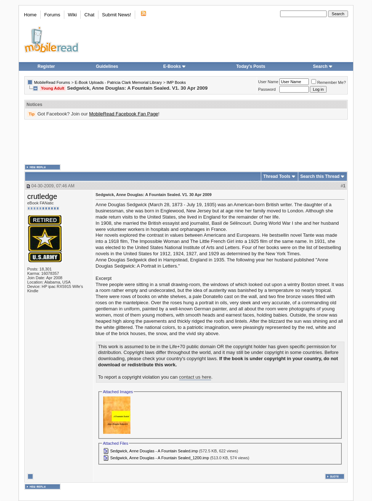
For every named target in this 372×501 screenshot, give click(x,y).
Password (267, 89)
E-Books (174, 66)
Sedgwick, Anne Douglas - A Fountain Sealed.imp (154, 451)
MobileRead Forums (52, 82)
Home (30, 14)
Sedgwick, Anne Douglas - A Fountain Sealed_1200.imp (159, 458)
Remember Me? (328, 82)
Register (46, 66)
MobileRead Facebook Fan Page (123, 114)
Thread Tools (276, 176)
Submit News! (116, 14)
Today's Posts (250, 66)
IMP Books (176, 82)
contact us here (195, 377)
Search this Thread (320, 176)
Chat (89, 14)
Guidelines (107, 66)
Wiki (72, 14)
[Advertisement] (186, 142)
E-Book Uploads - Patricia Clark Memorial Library (118, 82)
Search (323, 66)
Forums (52, 14)
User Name (268, 82)
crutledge (42, 196)
